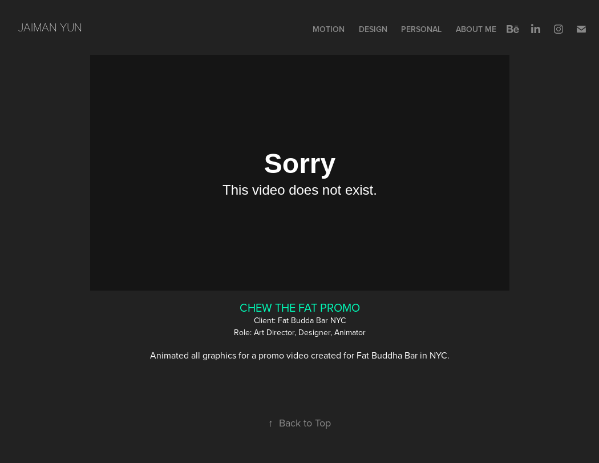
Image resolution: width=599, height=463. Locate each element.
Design (373, 29)
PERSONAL (421, 29)
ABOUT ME (476, 29)
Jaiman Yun (50, 27)
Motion (329, 29)
